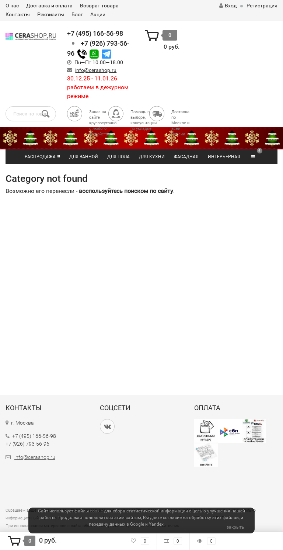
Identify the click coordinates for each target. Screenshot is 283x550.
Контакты (18, 14)
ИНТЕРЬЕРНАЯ (224, 156)
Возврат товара (99, 5)
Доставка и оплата (49, 5)
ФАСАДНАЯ (186, 156)
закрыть (235, 527)
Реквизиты (50, 14)
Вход (228, 5)
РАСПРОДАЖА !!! (42, 156)
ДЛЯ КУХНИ (152, 156)
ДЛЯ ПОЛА (118, 156)
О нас (12, 5)
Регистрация (262, 5)
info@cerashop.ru (95, 70)
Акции (97, 14)
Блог (77, 14)
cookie (96, 510)
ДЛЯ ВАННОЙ (83, 156)
